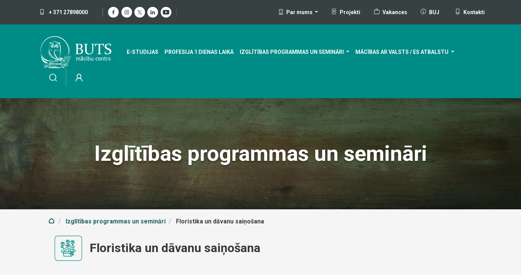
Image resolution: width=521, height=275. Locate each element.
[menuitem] (142, 52)
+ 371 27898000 (63, 12)
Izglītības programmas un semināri (116, 221)
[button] (298, 12)
